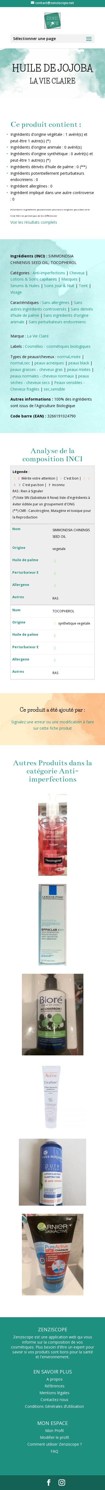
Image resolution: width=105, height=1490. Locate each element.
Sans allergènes (55, 302)
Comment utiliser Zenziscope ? (54, 1444)
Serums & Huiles (25, 285)
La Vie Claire (38, 336)
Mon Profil (54, 1430)
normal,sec (20, 362)
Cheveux (76, 272)
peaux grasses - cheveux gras (36, 369)
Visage (16, 292)
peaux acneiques (49, 362)
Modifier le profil (54, 1437)
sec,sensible (54, 389)
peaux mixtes (79, 369)
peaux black (78, 362)
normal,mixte (69, 356)
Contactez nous (54, 1399)
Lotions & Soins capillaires (33, 279)
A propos (54, 1379)
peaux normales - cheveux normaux (42, 376)
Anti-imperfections (49, 272)
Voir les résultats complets (33, 222)
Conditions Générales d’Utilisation (54, 1406)
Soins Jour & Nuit (59, 285)
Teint (83, 285)
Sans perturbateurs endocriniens (57, 321)
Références (55, 1385)
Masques (69, 279)
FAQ (54, 1451)
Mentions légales (54, 1392)
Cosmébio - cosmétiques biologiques (58, 346)
